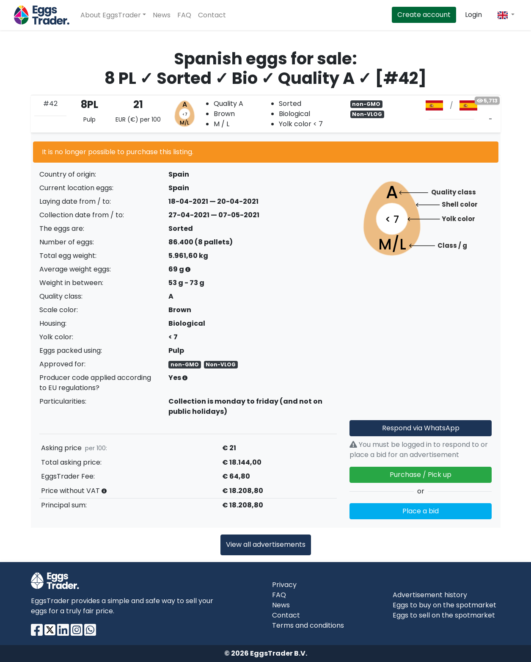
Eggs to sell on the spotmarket (444, 615)
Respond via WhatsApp (420, 428)
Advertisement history (430, 595)
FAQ (184, 15)
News (162, 15)
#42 (50, 103)
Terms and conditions (308, 625)
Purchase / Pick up (420, 474)
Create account (424, 14)
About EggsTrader (110, 15)
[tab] (266, 114)
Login (473, 14)
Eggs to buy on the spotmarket (444, 605)
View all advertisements (265, 544)
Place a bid (420, 511)
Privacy (284, 585)
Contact (212, 15)
